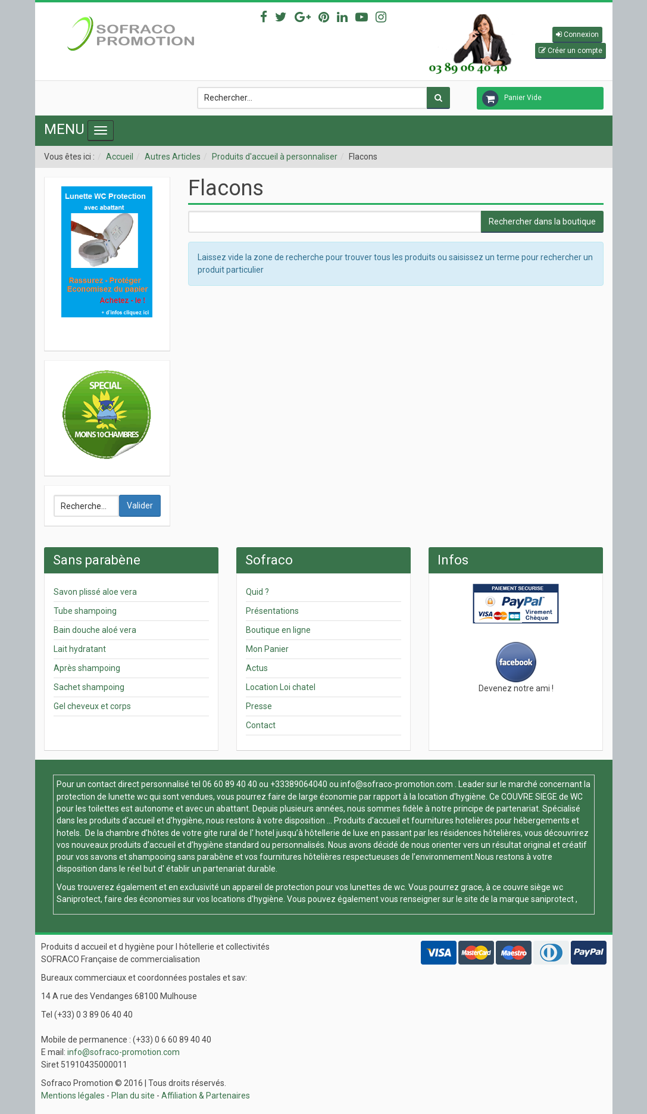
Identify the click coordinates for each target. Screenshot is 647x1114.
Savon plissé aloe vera (95, 592)
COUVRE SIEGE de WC (542, 796)
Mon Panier (267, 649)
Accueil (119, 156)
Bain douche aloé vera (95, 630)
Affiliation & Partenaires (205, 1095)
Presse (259, 706)
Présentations (272, 611)
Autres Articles (173, 156)
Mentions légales (73, 1095)
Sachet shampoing (89, 687)
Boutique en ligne (278, 630)
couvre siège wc (533, 887)
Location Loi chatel (280, 687)
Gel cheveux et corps (92, 706)
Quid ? (257, 592)
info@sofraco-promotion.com (396, 784)
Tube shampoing (85, 611)
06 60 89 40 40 (229, 784)
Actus (257, 668)
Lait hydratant (80, 649)
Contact (261, 725)
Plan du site (133, 1095)
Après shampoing (87, 668)
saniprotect (552, 899)
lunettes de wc (377, 887)
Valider (140, 505)
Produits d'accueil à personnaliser (274, 156)
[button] (577, 35)
